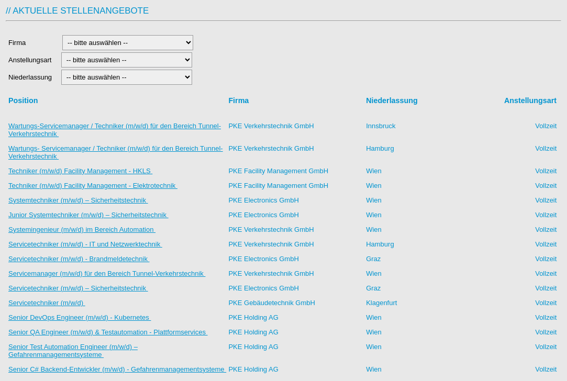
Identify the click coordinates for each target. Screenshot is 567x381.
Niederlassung (31, 77)
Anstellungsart (30, 60)
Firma (32, 43)
